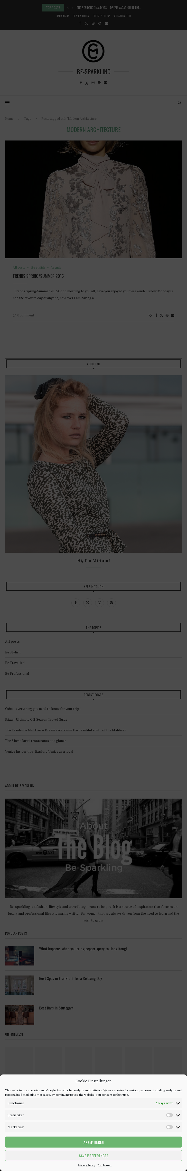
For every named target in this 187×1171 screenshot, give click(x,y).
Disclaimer (105, 1165)
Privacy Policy (86, 1165)
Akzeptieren (94, 1142)
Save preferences (93, 1155)
